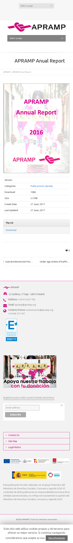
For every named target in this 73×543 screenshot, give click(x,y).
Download (11, 230)
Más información (56, 538)
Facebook (37, 14)
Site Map (12, 441)
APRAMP (6, 72)
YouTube (42, 14)
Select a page (36, 6)
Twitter (31, 14)
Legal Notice (14, 447)
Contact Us (13, 435)
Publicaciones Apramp (42, 186)
